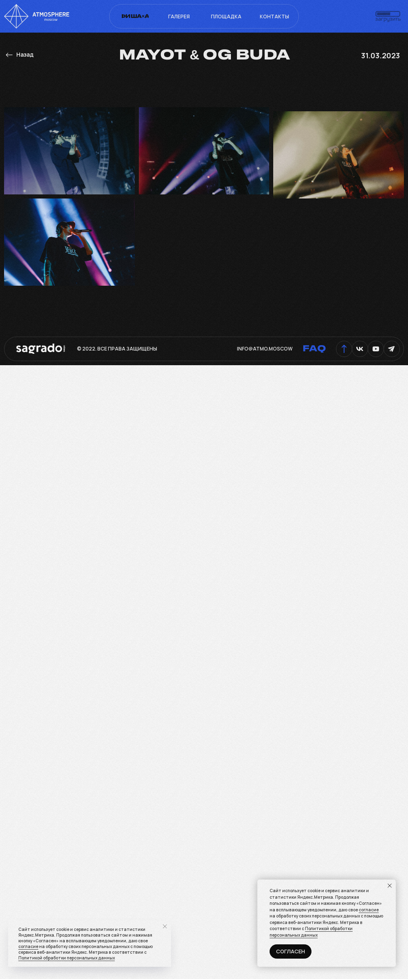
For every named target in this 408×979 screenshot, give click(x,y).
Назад (25, 54)
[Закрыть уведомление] (390, 886)
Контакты (274, 16)
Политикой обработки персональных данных (311, 932)
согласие (369, 910)
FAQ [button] (314, 349)
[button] (388, 16)
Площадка (226, 16)
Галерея (179, 16)
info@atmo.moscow (265, 348)
